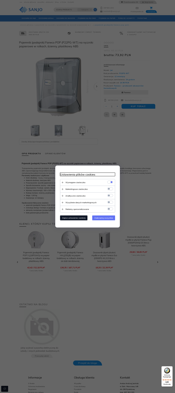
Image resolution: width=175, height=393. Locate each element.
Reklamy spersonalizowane (77, 209)
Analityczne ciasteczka (75, 196)
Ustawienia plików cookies (77, 174)
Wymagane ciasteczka (75, 182)
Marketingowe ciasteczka (76, 189)
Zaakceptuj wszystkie (103, 218)
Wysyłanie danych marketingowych (81, 202)
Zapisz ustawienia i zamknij (73, 218)
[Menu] (171, 367)
